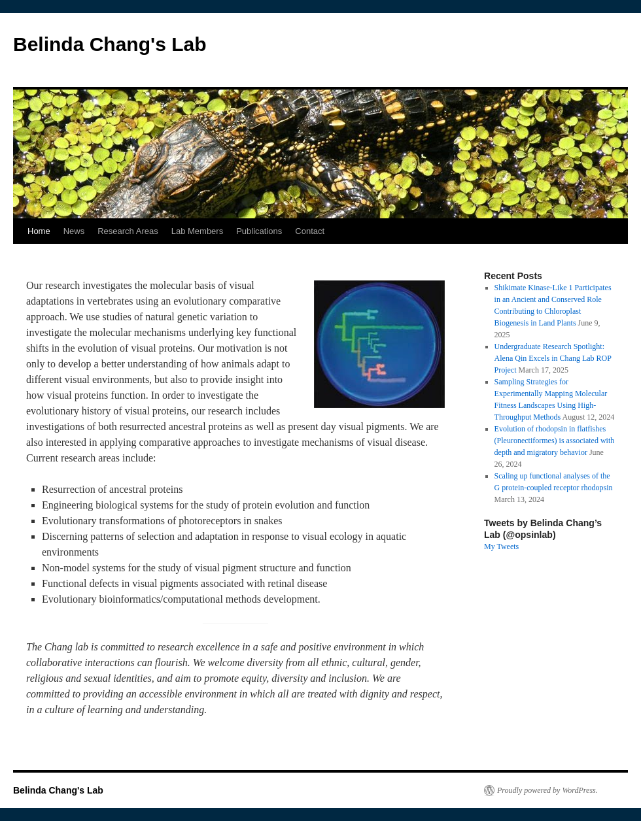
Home (38, 231)
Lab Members (197, 231)
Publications (259, 231)
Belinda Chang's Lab (110, 44)
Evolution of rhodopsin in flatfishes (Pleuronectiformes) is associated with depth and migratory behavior (554, 440)
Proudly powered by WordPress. (547, 790)
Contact (309, 231)
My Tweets (501, 546)
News (74, 231)
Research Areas (127, 231)
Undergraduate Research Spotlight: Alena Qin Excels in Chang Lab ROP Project (553, 358)
